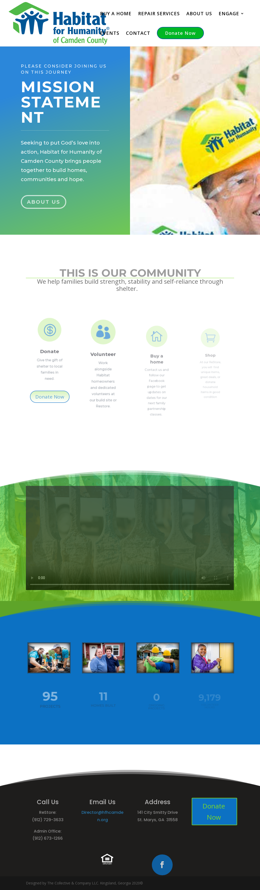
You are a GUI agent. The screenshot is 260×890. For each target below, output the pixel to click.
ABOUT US (199, 14)
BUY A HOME (116, 14)
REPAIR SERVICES (159, 14)
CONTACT (138, 33)
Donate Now (180, 33)
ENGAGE (229, 14)
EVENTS (109, 33)
